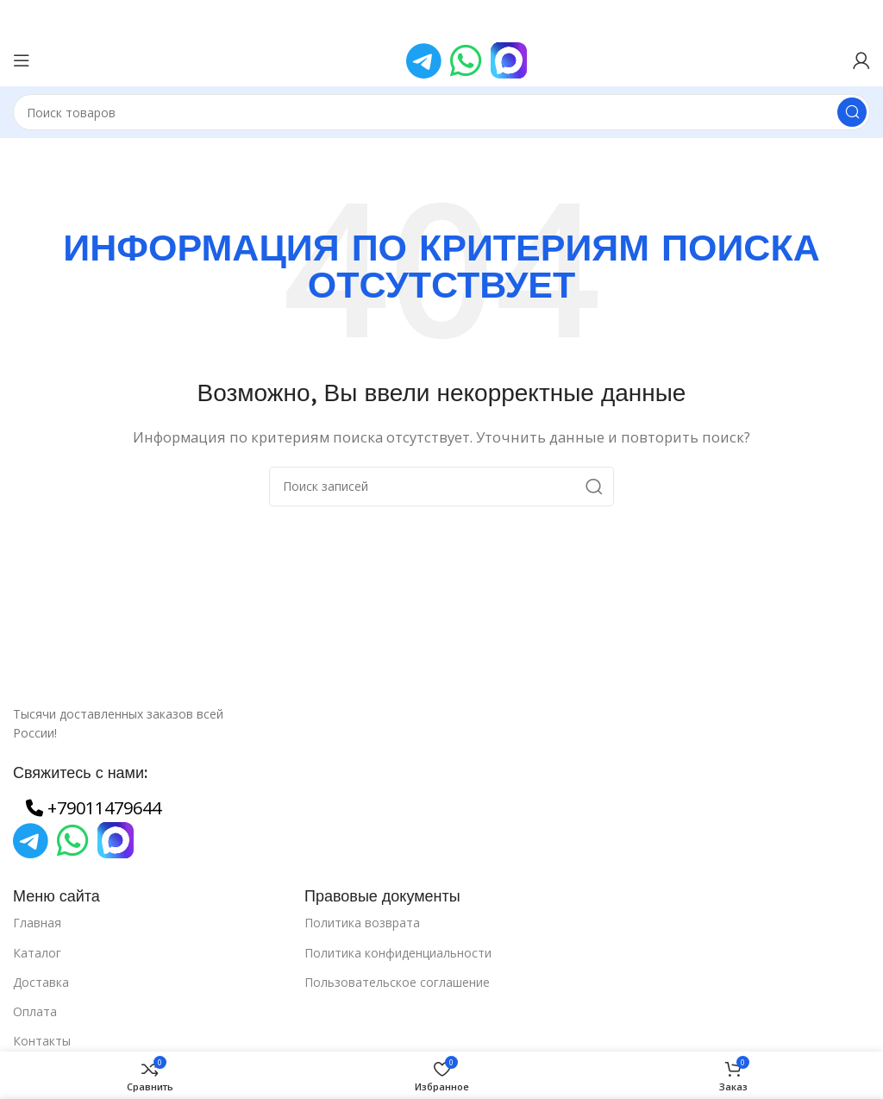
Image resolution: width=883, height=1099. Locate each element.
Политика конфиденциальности (398, 953)
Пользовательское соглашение (397, 982)
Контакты (42, 1041)
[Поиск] (441, 112)
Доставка (41, 982)
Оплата (35, 1011)
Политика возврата (362, 922)
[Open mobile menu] (21, 60)
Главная (37, 922)
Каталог (37, 953)
